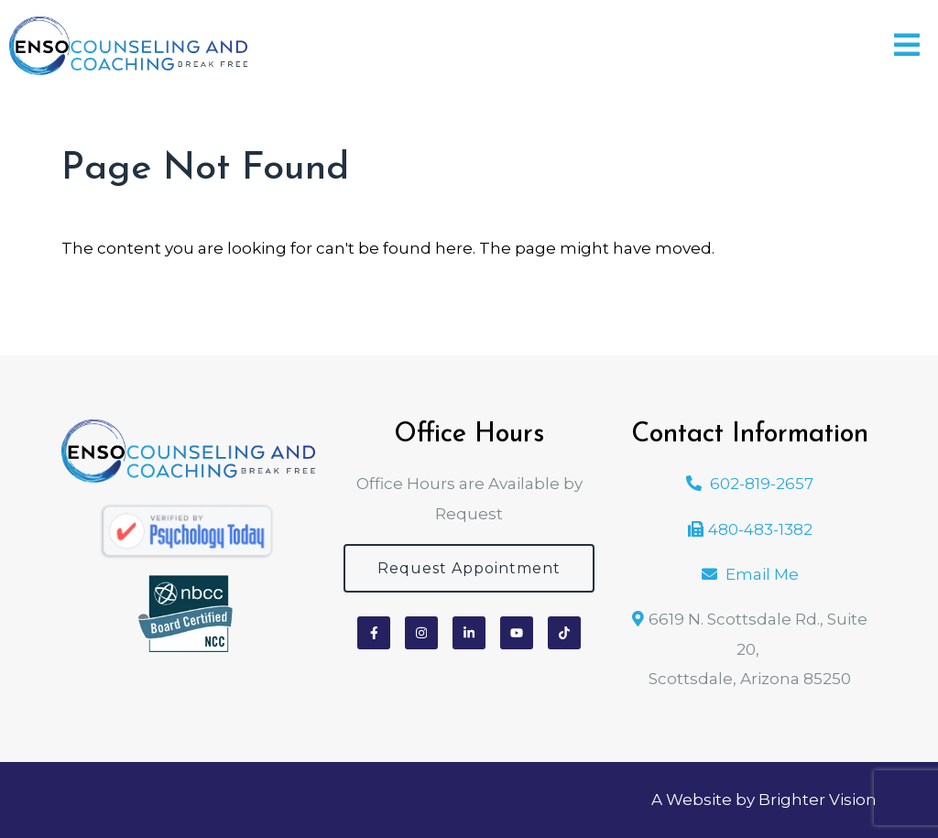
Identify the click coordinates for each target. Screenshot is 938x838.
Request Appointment (469, 568)
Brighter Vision (817, 799)
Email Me (762, 574)
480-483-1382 (760, 529)
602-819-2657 (761, 483)
